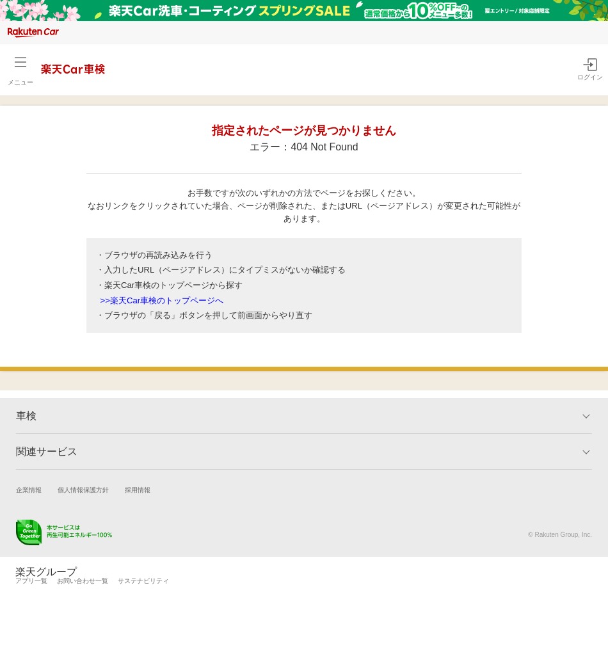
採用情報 (137, 489)
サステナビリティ (143, 580)
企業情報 (29, 489)
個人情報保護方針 (83, 489)
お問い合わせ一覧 (82, 580)
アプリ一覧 (31, 580)
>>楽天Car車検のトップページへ (162, 300)
